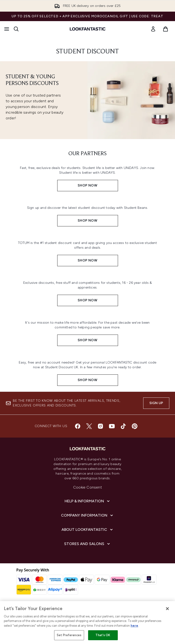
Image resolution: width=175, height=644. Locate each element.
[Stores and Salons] (87, 544)
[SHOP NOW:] (87, 177)
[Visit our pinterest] (134, 426)
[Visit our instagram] (100, 426)
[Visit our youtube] (112, 426)
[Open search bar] (16, 29)
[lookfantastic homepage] (87, 29)
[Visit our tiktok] (123, 426)
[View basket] (165, 29)
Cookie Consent (87, 487)
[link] (153, 29)
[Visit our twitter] (89, 426)
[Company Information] (87, 515)
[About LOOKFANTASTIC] (87, 529)
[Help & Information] (88, 501)
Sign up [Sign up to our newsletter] (156, 403)
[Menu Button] (6, 29)
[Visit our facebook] (77, 426)
